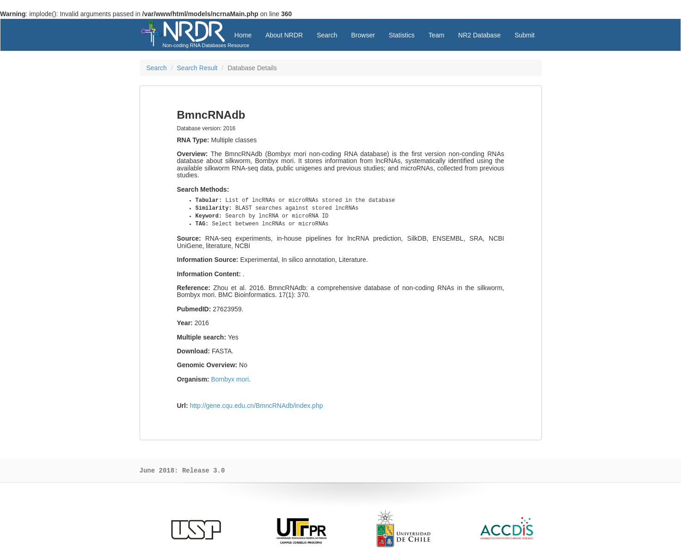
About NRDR (284, 35)
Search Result (197, 68)
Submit (525, 35)
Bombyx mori (230, 379)
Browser (362, 35)
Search (327, 35)
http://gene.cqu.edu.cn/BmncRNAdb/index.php (256, 405)
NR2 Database (479, 35)
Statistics (402, 35)
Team (436, 35)
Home (243, 35)
